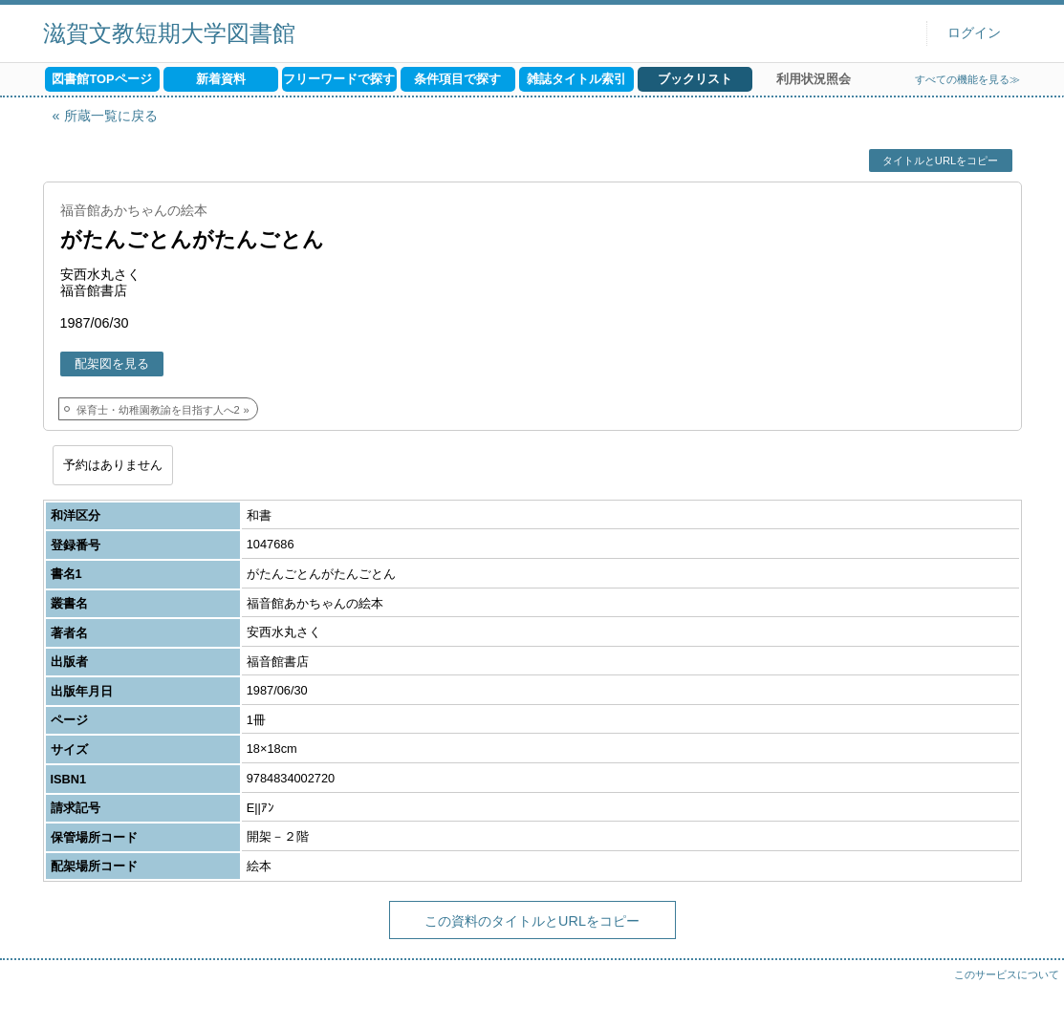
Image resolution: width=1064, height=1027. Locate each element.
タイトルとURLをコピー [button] (940, 160)
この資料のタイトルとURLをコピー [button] (532, 921)
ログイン (974, 33)
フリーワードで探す (339, 79)
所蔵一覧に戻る (111, 115)
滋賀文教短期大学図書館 (169, 33)
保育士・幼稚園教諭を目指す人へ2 (158, 410)
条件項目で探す (457, 79)
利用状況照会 (813, 79)
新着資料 (221, 79)
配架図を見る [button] (112, 363)
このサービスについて (1006, 974)
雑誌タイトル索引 (576, 79)
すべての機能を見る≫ (967, 79)
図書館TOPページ (101, 79)
